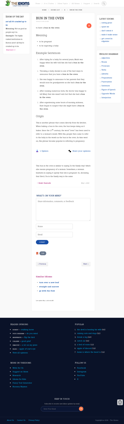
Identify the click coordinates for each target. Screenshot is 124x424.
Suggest (86, 3)
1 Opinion (44, 151)
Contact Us (21, 420)
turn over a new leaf (49, 282)
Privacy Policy (34, 420)
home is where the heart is (89, 352)
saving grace (107, 23)
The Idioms (114, 420)
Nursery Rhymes (20, 386)
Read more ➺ (10, 50)
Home (37, 3)
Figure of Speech (108, 89)
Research (17, 375)
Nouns (104, 62)
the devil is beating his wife (89, 329)
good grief (26, 341)
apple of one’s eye (27, 349)
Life (42, 253)
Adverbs (105, 74)
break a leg (82, 337)
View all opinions (20, 352)
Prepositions (107, 78)
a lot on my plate (29, 345)
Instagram (81, 371)
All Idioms (76, 3)
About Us (10, 420)
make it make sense (109, 34)
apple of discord (84, 348)
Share (120, 402)
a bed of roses (83, 344)
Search (96, 3)
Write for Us (18, 368)
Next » (86, 264)
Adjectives (106, 58)
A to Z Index (49, 3)
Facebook (81, 368)
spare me (105, 26)
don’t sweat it (107, 30)
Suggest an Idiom (20, 371)
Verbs (104, 70)
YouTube (81, 375)
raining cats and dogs (87, 333)
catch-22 (81, 341)
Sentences (106, 85)
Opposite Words (108, 93)
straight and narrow (49, 286)
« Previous (42, 264)
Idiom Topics (63, 3)
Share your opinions (81, 151)
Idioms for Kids (19, 379)
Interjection (106, 97)
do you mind (32, 333)
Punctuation (107, 82)
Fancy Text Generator (22, 383)
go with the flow (47, 291)
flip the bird (29, 337)
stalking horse (27, 329)
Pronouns (106, 66)
